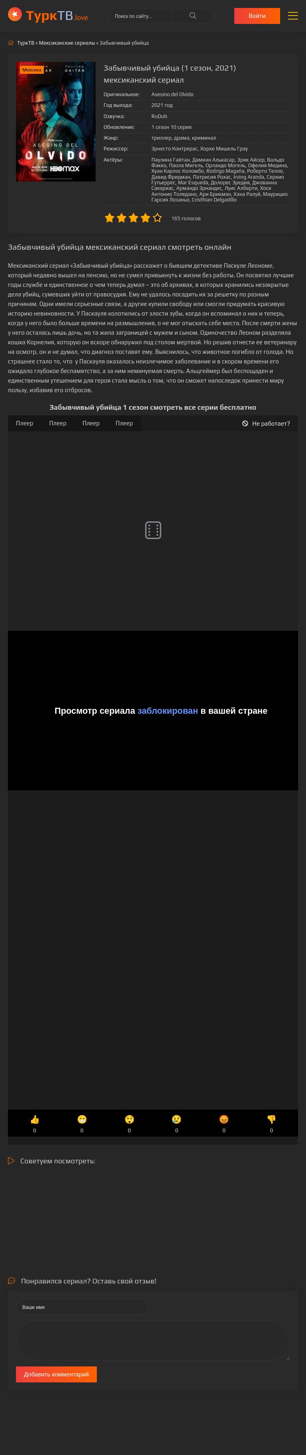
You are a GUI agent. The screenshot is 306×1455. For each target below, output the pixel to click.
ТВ (57, 15)
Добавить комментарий (56, 1374)
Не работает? (266, 423)
